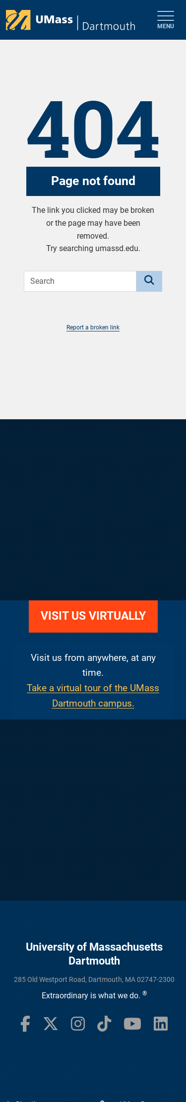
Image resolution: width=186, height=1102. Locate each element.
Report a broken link (93, 327)
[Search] (149, 281)
